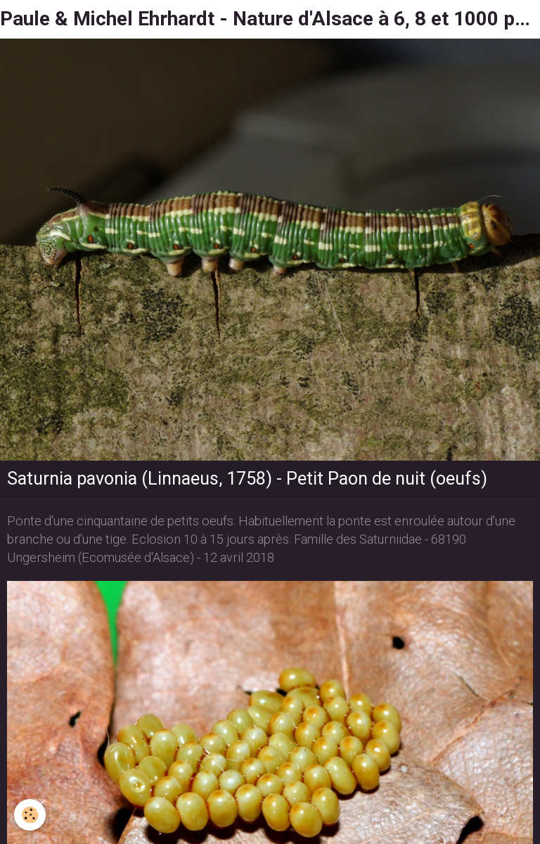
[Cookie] (30, 815)
